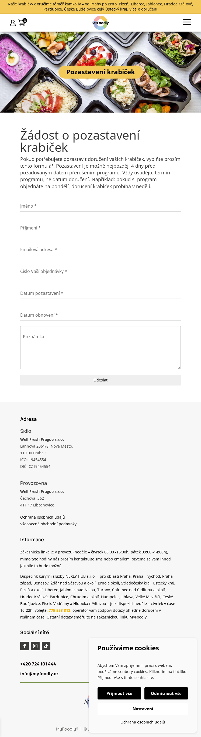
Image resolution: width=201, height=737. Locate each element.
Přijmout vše (119, 693)
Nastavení (143, 708)
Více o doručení (143, 9)
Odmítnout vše (166, 693)
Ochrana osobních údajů (142, 722)
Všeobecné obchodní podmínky (48, 523)
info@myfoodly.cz (39, 674)
